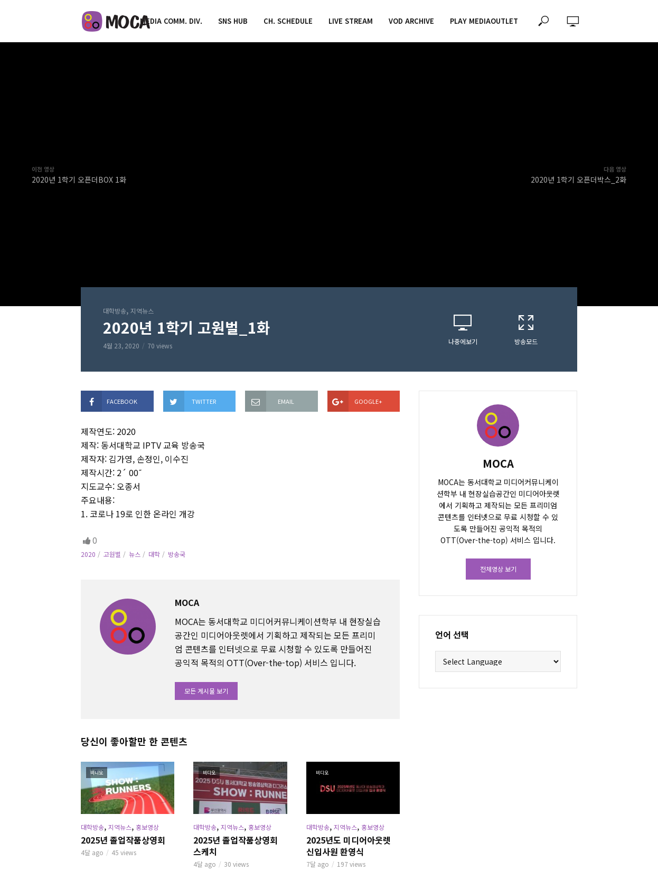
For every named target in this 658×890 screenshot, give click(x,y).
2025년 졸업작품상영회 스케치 (235, 845)
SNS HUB (233, 21)
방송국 (176, 554)
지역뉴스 (142, 310)
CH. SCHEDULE (288, 21)
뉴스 (134, 554)
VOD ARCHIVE (411, 21)
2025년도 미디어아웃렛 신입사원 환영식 (348, 845)
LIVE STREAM (350, 21)
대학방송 (114, 310)
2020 (88, 554)
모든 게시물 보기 (206, 690)
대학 (154, 554)
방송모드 (526, 330)
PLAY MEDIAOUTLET (484, 21)
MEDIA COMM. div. (171, 21)
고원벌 (112, 554)
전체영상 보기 (498, 568)
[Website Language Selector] (498, 661)
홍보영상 (147, 826)
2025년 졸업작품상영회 (123, 840)
